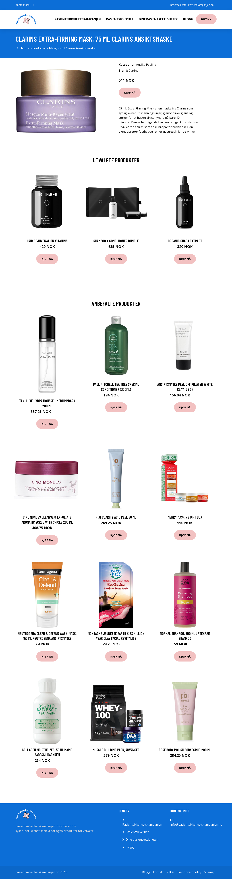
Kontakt (158, 872)
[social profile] (33, 4)
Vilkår (171, 872)
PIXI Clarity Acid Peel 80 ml (116, 517)
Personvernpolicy (189, 872)
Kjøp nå (129, 92)
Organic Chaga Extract (185, 240)
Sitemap (209, 872)
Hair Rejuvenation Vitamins (47, 240)
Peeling (151, 65)
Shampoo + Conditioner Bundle (116, 240)
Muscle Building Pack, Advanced (116, 749)
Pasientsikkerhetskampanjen (78, 19)
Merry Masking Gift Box (185, 517)
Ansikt (140, 65)
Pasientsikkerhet (119, 19)
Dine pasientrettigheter (158, 19)
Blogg (188, 19)
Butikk (206, 19)
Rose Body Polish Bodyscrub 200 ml (185, 749)
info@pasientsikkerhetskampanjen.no (192, 5)
